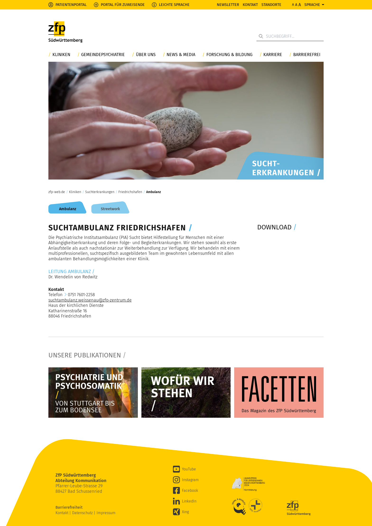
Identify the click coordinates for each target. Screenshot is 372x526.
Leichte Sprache (174, 4)
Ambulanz (153, 192)
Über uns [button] (146, 54)
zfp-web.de (56, 192)
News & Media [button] (181, 54)
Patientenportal (71, 4)
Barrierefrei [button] (306, 54)
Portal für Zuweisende (123, 4)
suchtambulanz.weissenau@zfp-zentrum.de (90, 300)
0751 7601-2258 (81, 294)
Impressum (106, 513)
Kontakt (250, 4)
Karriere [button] (272, 54)
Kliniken (75, 192)
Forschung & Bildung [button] (229, 54)
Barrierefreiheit (70, 507)
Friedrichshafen (130, 192)
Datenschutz (83, 513)
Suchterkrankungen (99, 192)
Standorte (271, 4)
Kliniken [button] (61, 54)
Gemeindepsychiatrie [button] (103, 54)
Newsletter (228, 4)
